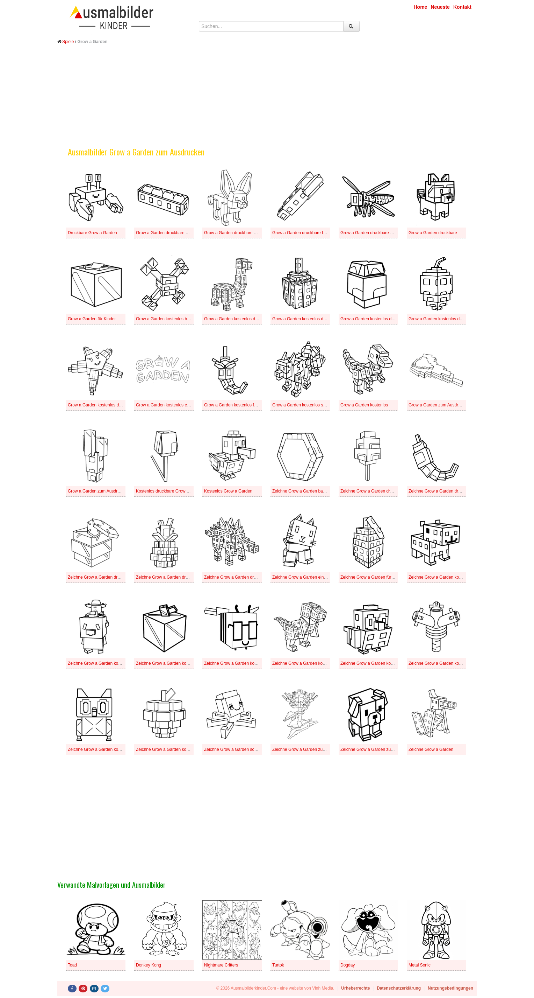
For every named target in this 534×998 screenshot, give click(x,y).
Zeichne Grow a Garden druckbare (236, 577)
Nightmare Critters (221, 965)
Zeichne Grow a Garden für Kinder (372, 577)
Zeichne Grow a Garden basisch (302, 491)
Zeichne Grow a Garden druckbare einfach (448, 491)
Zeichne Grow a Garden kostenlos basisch (448, 577)
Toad (72, 965)
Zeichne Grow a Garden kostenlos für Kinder (450, 663)
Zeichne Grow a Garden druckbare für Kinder (110, 577)
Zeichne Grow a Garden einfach (302, 577)
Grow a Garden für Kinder (92, 318)
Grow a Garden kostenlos (364, 405)
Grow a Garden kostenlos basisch (167, 318)
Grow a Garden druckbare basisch (168, 232)
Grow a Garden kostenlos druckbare (101, 405)
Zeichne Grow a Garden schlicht (234, 749)
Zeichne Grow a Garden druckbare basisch (380, 491)
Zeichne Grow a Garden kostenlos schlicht (107, 749)
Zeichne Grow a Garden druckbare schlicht (176, 577)
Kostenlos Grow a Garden (228, 491)
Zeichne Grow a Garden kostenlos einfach (379, 663)
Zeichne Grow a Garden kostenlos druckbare (314, 663)
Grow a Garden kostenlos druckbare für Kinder (383, 318)
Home (420, 7)
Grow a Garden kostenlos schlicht (303, 405)
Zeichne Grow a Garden (431, 749)
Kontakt (462, 7)
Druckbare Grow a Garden (92, 232)
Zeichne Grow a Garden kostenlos (168, 749)
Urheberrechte (355, 988)
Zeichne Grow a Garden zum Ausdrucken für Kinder (320, 749)
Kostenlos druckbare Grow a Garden (170, 491)
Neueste (440, 7)
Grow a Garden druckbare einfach (235, 232)
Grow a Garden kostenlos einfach (167, 405)
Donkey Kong (148, 965)
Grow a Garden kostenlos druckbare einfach (313, 318)
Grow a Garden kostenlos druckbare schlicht (450, 318)
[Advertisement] (267, 101)
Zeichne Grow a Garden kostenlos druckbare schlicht (253, 663)
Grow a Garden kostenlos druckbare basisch (245, 318)
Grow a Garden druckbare (433, 232)
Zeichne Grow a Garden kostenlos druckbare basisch (117, 663)
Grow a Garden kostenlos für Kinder (237, 405)
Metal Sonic (420, 965)
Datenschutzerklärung (399, 988)
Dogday (347, 965)
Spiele (68, 41)
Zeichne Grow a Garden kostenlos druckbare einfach (185, 663)
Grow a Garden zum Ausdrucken (98, 491)
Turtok (278, 965)
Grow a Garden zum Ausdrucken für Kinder (449, 405)
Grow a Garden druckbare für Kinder (306, 232)
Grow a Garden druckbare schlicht (372, 232)
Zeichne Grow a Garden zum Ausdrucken (378, 749)
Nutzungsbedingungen (450, 988)
